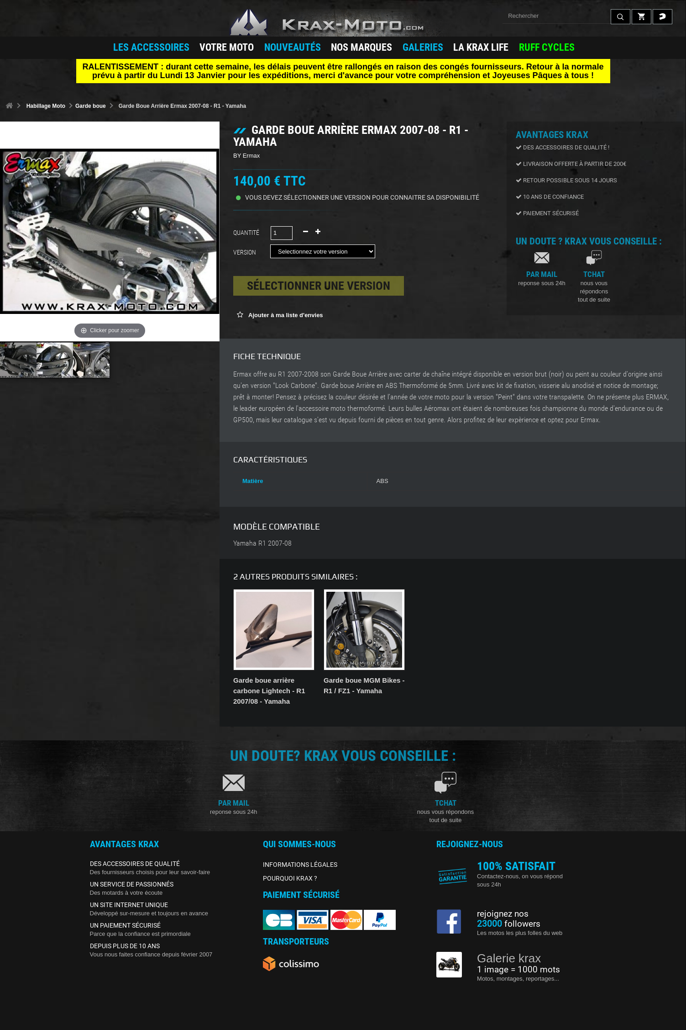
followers (508, 924)
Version (246, 252)
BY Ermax (246, 155)
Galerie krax (509, 958)
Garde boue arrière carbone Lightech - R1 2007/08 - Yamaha (269, 690)
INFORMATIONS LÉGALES (300, 864)
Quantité (246, 232)
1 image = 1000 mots (518, 970)
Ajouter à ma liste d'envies (285, 315)
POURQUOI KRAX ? (290, 878)
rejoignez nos (503, 914)
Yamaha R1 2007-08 (262, 543)
